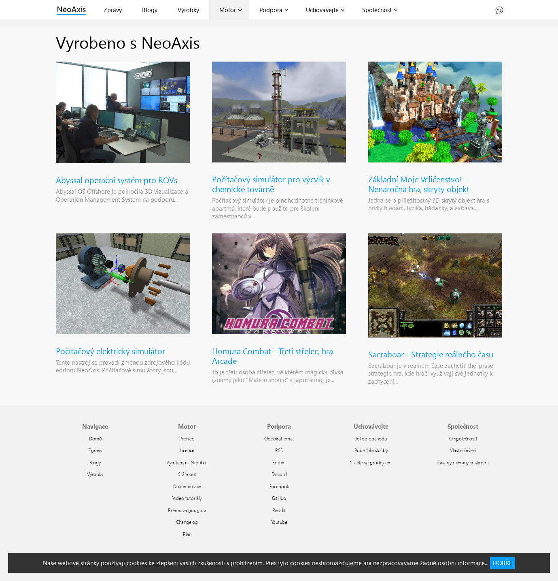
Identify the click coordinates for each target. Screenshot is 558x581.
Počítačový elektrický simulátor (110, 350)
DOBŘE (502, 563)
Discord (279, 474)
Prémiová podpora (187, 510)
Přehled (187, 438)
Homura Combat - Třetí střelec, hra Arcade (272, 355)
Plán (187, 534)
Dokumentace (187, 486)
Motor (227, 10)
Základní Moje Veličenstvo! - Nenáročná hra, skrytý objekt (418, 183)
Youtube (279, 522)
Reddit (279, 510)
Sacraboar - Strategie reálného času (430, 353)
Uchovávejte (322, 10)
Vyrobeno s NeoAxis (187, 462)
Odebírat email (279, 438)
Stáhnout (187, 474)
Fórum (279, 462)
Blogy (149, 10)
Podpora (270, 10)
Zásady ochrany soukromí (462, 462)
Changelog (187, 522)
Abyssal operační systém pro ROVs (116, 179)
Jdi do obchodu (371, 438)
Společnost (377, 10)
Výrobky (188, 10)
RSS (279, 450)
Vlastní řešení (463, 450)
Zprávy (113, 10)
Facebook (279, 486)
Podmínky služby (371, 450)
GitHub (279, 498)
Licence (187, 450)
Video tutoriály (187, 498)
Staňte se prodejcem (371, 462)
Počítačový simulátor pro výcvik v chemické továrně (271, 183)
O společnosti (463, 438)
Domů (95, 438)
